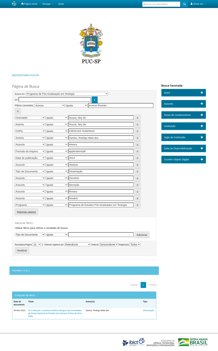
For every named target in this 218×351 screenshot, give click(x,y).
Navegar (47, 4)
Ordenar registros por (54, 244)
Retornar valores (26, 211)
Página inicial (29, 3)
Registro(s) (124, 244)
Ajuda (61, 4)
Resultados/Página (23, 244)
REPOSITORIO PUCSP (25, 75)
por (16, 99)
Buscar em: (20, 94)
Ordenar (95, 244)
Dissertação (148, 310)
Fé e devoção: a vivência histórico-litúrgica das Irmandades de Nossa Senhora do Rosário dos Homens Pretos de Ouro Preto (55, 313)
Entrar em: (198, 3)
